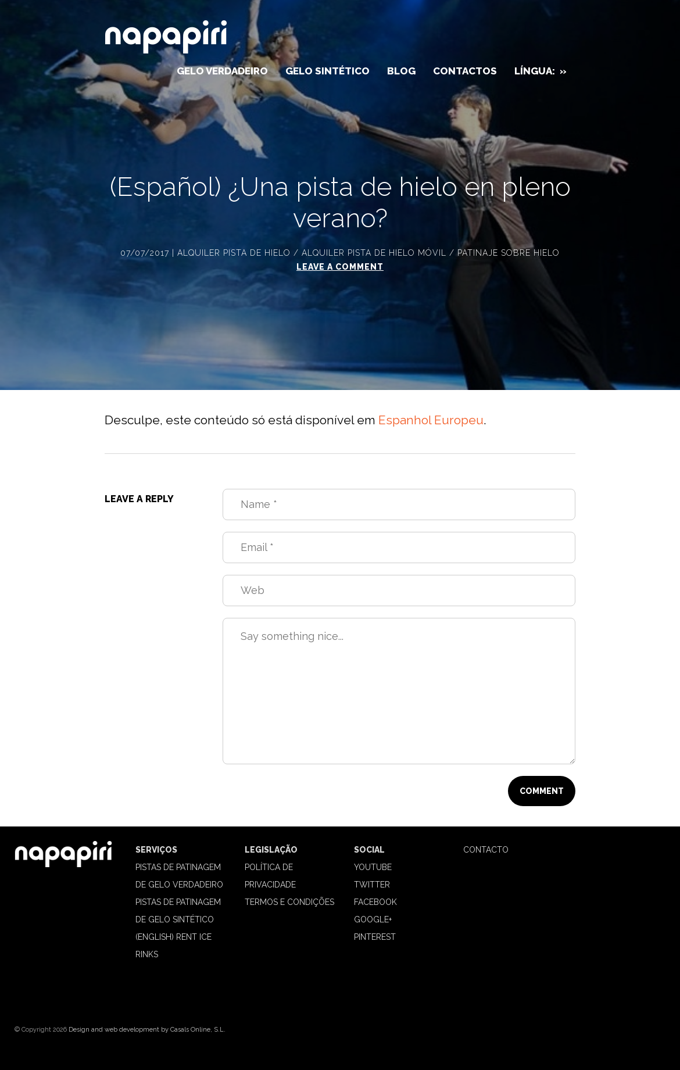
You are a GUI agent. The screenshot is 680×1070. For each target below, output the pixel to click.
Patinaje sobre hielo (508, 252)
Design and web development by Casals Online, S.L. (147, 1029)
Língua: (540, 71)
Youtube (373, 867)
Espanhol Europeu (431, 420)
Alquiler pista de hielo (234, 252)
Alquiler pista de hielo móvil (374, 252)
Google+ (373, 919)
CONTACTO (486, 849)
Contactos (465, 71)
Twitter (372, 884)
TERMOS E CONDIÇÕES (289, 902)
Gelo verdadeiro (222, 71)
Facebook (375, 902)
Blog (401, 71)
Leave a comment (340, 266)
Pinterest (375, 937)
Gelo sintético (327, 71)
